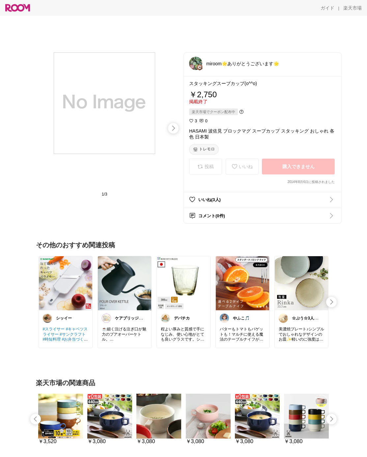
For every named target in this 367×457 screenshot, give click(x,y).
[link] (65, 283)
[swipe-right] (173, 128)
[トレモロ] (204, 149)
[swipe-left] (35, 419)
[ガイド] (327, 8)
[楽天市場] (352, 8)
